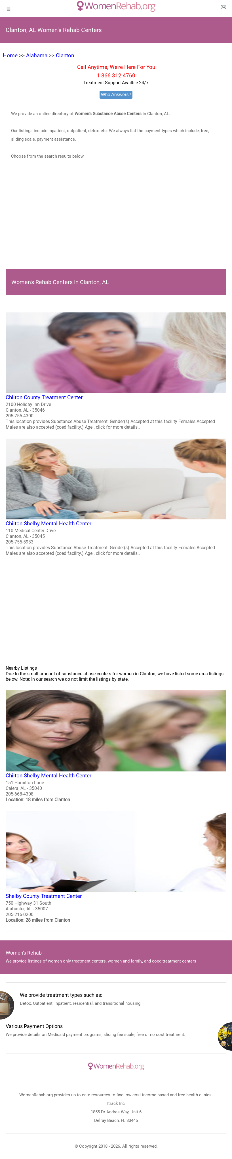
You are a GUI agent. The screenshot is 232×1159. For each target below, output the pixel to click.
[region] (116, 222)
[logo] (116, 6)
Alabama (36, 55)
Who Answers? (116, 94)
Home (10, 55)
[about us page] (223, 8)
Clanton (65, 55)
